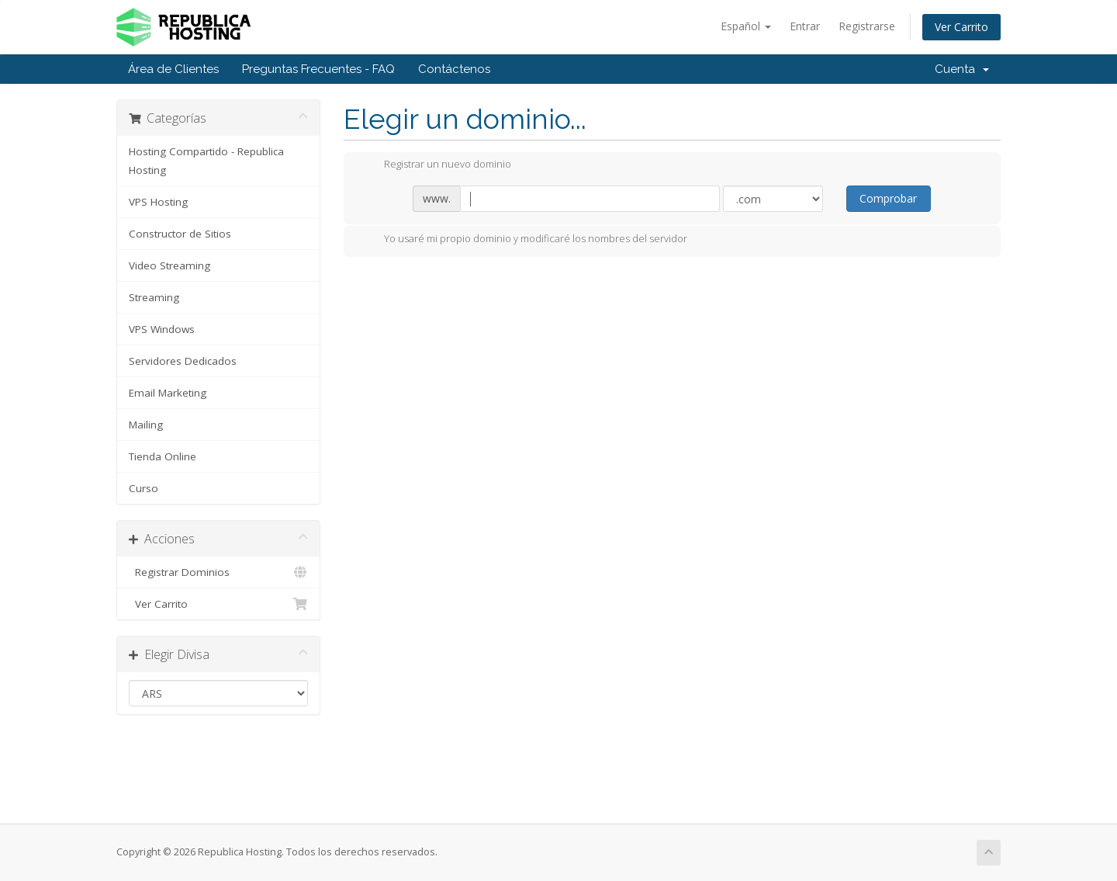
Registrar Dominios (218, 572)
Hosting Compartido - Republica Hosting (206, 160)
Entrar (805, 26)
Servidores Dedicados (183, 361)
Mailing (146, 425)
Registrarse (867, 26)
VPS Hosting (158, 202)
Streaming (154, 297)
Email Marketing (167, 393)
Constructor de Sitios (180, 234)
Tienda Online (162, 456)
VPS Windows (162, 329)
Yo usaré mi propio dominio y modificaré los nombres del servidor (523, 239)
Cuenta (962, 69)
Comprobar (888, 198)
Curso (143, 488)
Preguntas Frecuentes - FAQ (318, 69)
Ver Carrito (961, 26)
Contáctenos (454, 69)
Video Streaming (169, 265)
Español (746, 26)
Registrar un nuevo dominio (435, 165)
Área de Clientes (173, 69)
